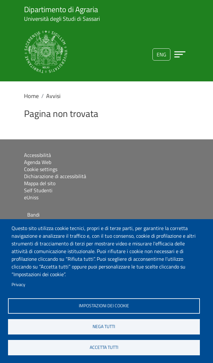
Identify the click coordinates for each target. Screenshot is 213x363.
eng (161, 54)
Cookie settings (40, 169)
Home (31, 96)
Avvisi (53, 96)
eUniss (31, 197)
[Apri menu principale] (179, 54)
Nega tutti (104, 326)
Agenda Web (37, 162)
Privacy (18, 284)
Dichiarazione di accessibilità (55, 176)
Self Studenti (38, 190)
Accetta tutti (104, 347)
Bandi (33, 214)
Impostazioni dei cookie (104, 305)
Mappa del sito (39, 183)
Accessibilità (37, 155)
